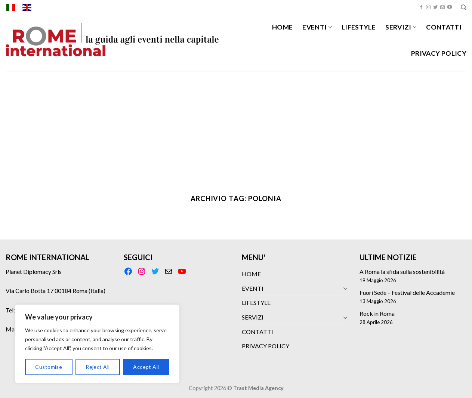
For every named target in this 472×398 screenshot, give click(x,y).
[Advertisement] (236, 127)
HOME (282, 27)
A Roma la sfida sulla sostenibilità (402, 271)
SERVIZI (400, 27)
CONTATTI (444, 27)
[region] (97, 344)
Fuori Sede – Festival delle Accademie (407, 292)
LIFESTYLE (359, 27)
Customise (48, 367)
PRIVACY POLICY (438, 53)
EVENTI (317, 27)
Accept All (146, 367)
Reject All (97, 367)
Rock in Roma (377, 313)
